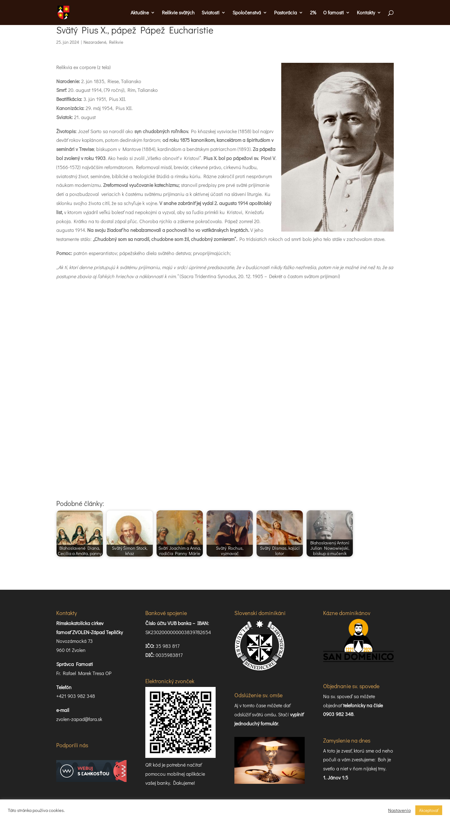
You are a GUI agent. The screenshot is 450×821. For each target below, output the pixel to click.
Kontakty (366, 13)
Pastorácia (285, 13)
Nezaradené (94, 42)
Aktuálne (140, 13)
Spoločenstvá (246, 13)
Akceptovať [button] (428, 810)
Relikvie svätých (178, 13)
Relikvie (116, 42)
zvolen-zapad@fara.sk (79, 719)
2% (313, 13)
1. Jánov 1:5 (335, 777)
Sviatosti (210, 13)
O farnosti (333, 13)
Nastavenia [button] (399, 810)
